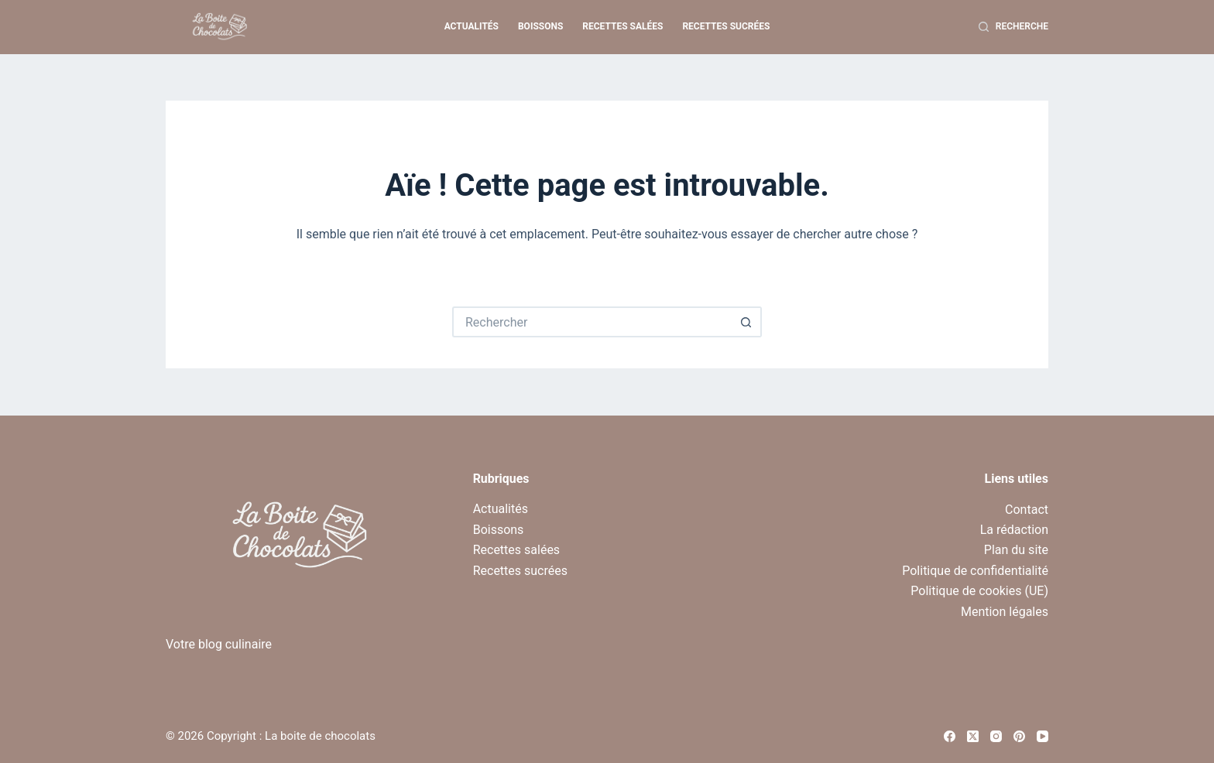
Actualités (471, 26)
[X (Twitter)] (973, 736)
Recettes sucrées (726, 26)
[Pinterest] (1019, 736)
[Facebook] (949, 736)
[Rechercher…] (591, 321)
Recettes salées (622, 26)
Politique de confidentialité (975, 570)
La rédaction (1014, 529)
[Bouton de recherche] (746, 321)
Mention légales (1004, 611)
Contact (1026, 509)
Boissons (540, 26)
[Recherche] (1013, 27)
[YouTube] (1042, 736)
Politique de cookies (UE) (979, 590)
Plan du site (1016, 549)
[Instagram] (996, 736)
